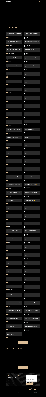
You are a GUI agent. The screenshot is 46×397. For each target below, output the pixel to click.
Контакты (30, 1)
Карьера (34, 1)
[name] (31, 376)
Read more (8, 50)
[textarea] (31, 380)
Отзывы (32, 1)
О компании (27, 1)
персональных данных (31, 382)
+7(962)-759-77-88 (19, 1)
